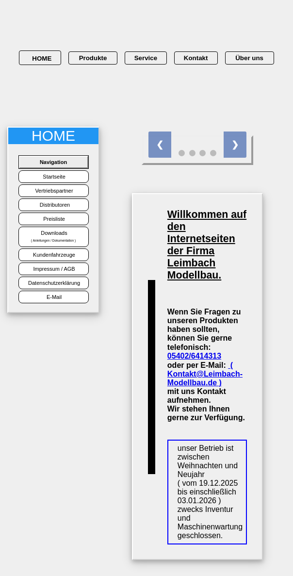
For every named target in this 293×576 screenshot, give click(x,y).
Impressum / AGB (53, 269)
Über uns (249, 58)
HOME (40, 58)
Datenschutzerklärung (53, 283)
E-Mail (53, 297)
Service (145, 58)
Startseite (53, 177)
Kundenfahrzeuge (53, 255)
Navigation (53, 162)
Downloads (53, 236)
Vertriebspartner (53, 191)
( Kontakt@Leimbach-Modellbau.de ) (205, 374)
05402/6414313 (194, 356)
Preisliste (53, 219)
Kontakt (196, 58)
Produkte (93, 58)
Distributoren (53, 205)
